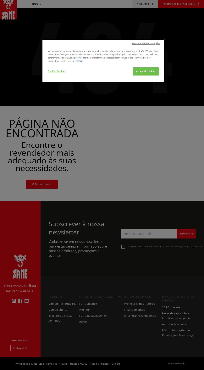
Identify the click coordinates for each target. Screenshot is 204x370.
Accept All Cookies (145, 96)
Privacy (79, 86)
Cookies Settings (56, 96)
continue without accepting (146, 68)
